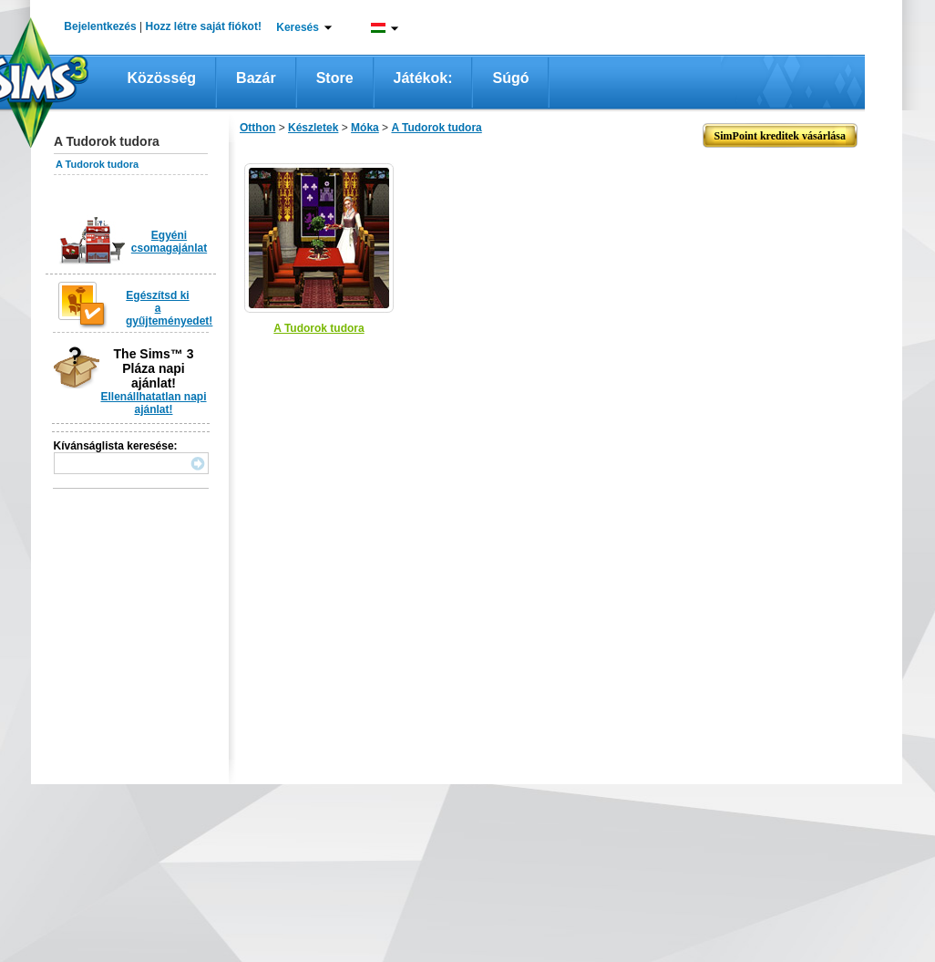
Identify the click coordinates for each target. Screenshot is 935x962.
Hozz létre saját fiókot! (204, 26)
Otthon (257, 127)
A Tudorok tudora (97, 164)
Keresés (297, 27)
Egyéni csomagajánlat (169, 241)
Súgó (510, 78)
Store (335, 78)
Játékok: (423, 78)
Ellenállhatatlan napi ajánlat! (153, 403)
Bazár (256, 78)
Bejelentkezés (100, 26)
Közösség (162, 78)
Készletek (313, 127)
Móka (365, 127)
